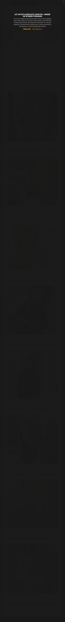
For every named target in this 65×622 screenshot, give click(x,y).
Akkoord (27, 29)
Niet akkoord (37, 29)
